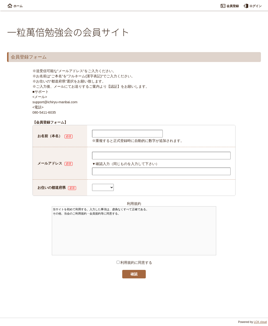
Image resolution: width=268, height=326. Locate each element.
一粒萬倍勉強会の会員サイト (68, 32)
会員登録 (230, 6)
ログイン (253, 6)
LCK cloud (260, 322)
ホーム (15, 6)
